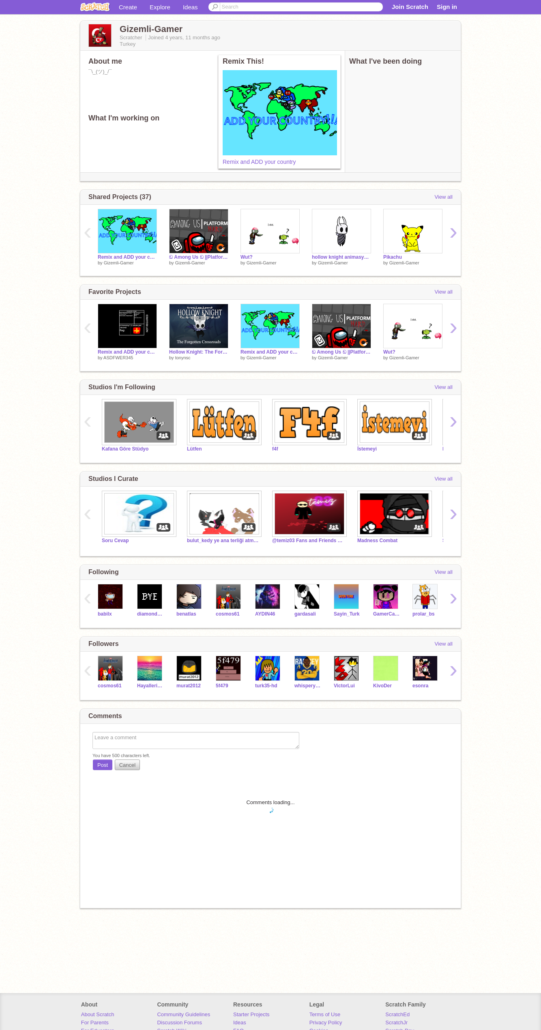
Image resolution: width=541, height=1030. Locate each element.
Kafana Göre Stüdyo (125, 449)
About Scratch (97, 1014)
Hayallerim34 (150, 686)
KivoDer (382, 686)
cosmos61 (228, 614)
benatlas (186, 614)
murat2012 (188, 686)
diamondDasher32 (150, 614)
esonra (420, 686)
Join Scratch (410, 6)
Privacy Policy (325, 1022)
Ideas (190, 7)
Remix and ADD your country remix (127, 352)
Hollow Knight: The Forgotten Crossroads (198, 352)
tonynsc (183, 357)
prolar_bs (423, 614)
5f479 (222, 686)
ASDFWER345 (118, 357)
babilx (105, 614)
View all (443, 197)
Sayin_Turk (347, 614)
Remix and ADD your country (259, 162)
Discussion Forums (179, 1022)
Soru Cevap (115, 540)
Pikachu (392, 257)
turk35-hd (266, 686)
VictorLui (344, 686)
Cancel (127, 765)
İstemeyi (367, 449)
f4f (275, 449)
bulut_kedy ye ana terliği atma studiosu (223, 540)
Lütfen (194, 449)
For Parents (95, 1022)
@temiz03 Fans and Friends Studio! (308, 540)
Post (102, 765)
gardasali (305, 614)
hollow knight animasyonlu (341, 257)
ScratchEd (397, 1014)
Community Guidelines (183, 1014)
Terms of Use (325, 1014)
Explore (160, 7)
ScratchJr (396, 1022)
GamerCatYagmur (386, 614)
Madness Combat (377, 540)
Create (128, 7)
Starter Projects (251, 1014)
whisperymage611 (308, 686)
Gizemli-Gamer (119, 262)
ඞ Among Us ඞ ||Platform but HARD (198, 257)
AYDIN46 (265, 614)
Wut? (246, 257)
